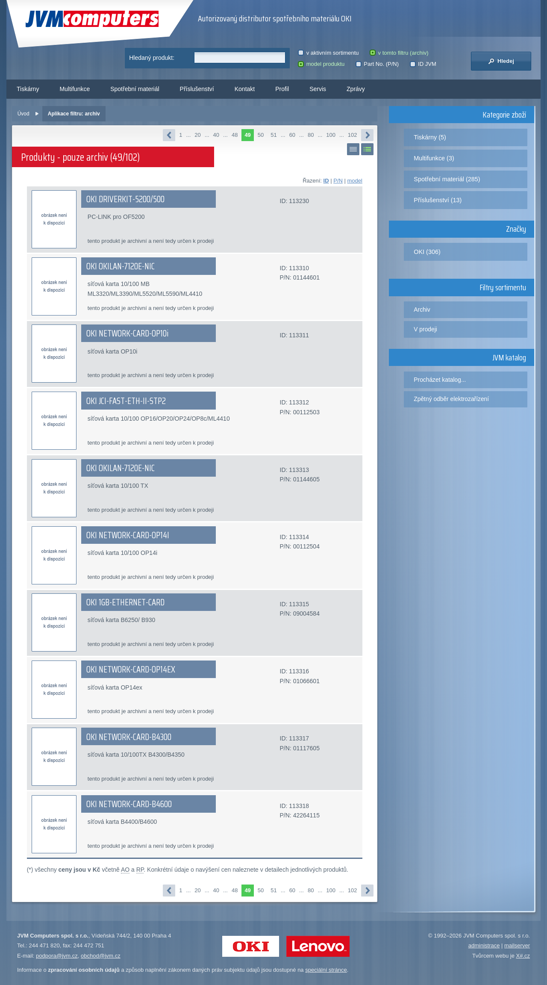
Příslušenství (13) (438, 200)
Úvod (23, 114)
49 (247, 135)
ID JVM (423, 64)
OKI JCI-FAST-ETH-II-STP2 (126, 401)
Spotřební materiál (134, 89)
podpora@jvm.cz (57, 956)
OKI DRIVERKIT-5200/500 (125, 199)
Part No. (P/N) (377, 64)
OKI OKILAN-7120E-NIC (120, 266)
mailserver (517, 945)
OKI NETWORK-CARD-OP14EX (130, 669)
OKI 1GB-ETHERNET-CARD (125, 602)
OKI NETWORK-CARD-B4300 (128, 737)
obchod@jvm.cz (101, 956)
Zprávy (356, 89)
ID (326, 180)
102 (352, 135)
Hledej (501, 61)
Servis (317, 89)
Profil (282, 89)
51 (273, 135)
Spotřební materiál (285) (447, 179)
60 (292, 135)
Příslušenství (197, 89)
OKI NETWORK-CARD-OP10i (127, 333)
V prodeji (425, 329)
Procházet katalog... (440, 379)
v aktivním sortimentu (328, 53)
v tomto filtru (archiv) (399, 53)
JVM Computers (92, 19)
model (354, 180)
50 (261, 135)
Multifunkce (74, 89)
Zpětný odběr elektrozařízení (451, 398)
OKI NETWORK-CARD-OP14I (127, 535)
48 (235, 135)
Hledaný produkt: (151, 57)
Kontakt (245, 89)
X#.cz (523, 956)
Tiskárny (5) (430, 137)
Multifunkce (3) (434, 158)
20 (197, 135)
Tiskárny (28, 89)
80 (311, 135)
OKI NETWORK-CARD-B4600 (129, 804)
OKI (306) (427, 251)
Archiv (422, 309)
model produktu (321, 64)
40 (216, 135)
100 (330, 135)
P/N (338, 180)
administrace (484, 945)
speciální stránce (326, 970)
